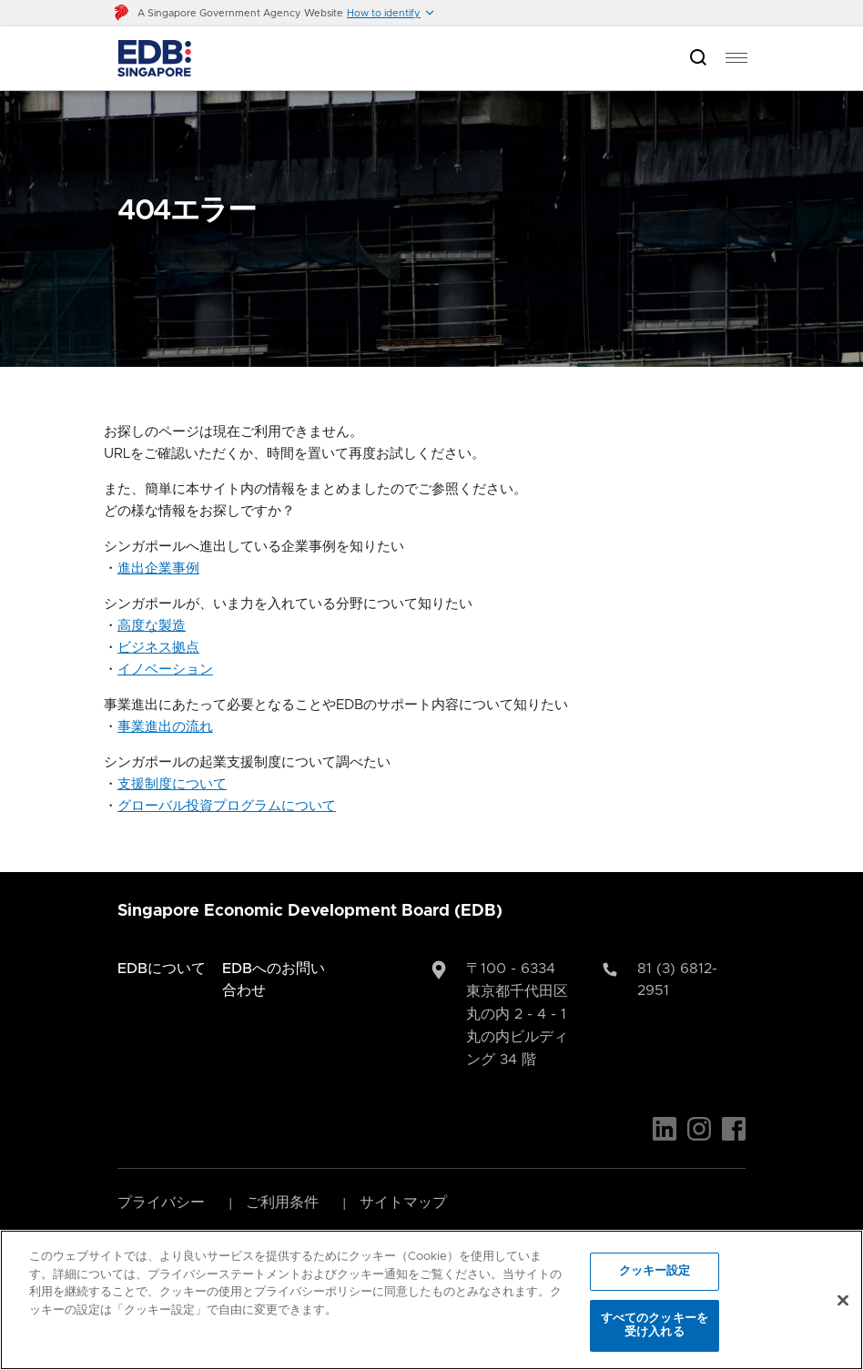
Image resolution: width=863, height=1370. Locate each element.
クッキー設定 (655, 1271)
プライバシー (161, 1202)
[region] (431, 1300)
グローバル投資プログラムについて (226, 806)
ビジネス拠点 (158, 648)
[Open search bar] (698, 58)
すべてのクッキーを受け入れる (654, 1326)
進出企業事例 (158, 568)
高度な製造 (151, 626)
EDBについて (161, 968)
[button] (391, 13)
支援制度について (172, 784)
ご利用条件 (282, 1202)
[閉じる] (843, 1301)
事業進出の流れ (165, 727)
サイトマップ (403, 1202)
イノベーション (165, 669)
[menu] (736, 58)
